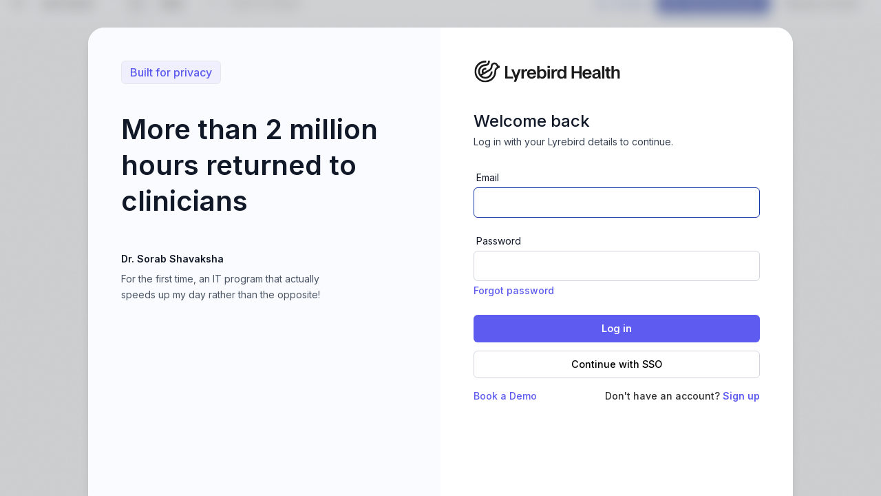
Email (487, 177)
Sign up (741, 396)
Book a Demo (505, 396)
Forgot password (514, 290)
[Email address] (617, 202)
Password (498, 241)
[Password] (617, 266)
